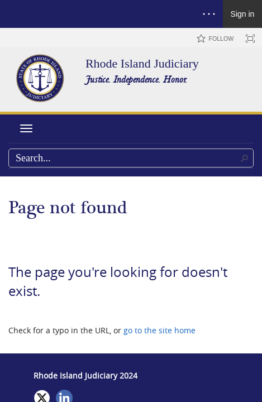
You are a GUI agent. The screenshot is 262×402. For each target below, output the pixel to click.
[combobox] (131, 158)
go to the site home (159, 330)
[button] (245, 158)
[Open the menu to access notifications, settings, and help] (209, 14)
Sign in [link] (243, 13)
